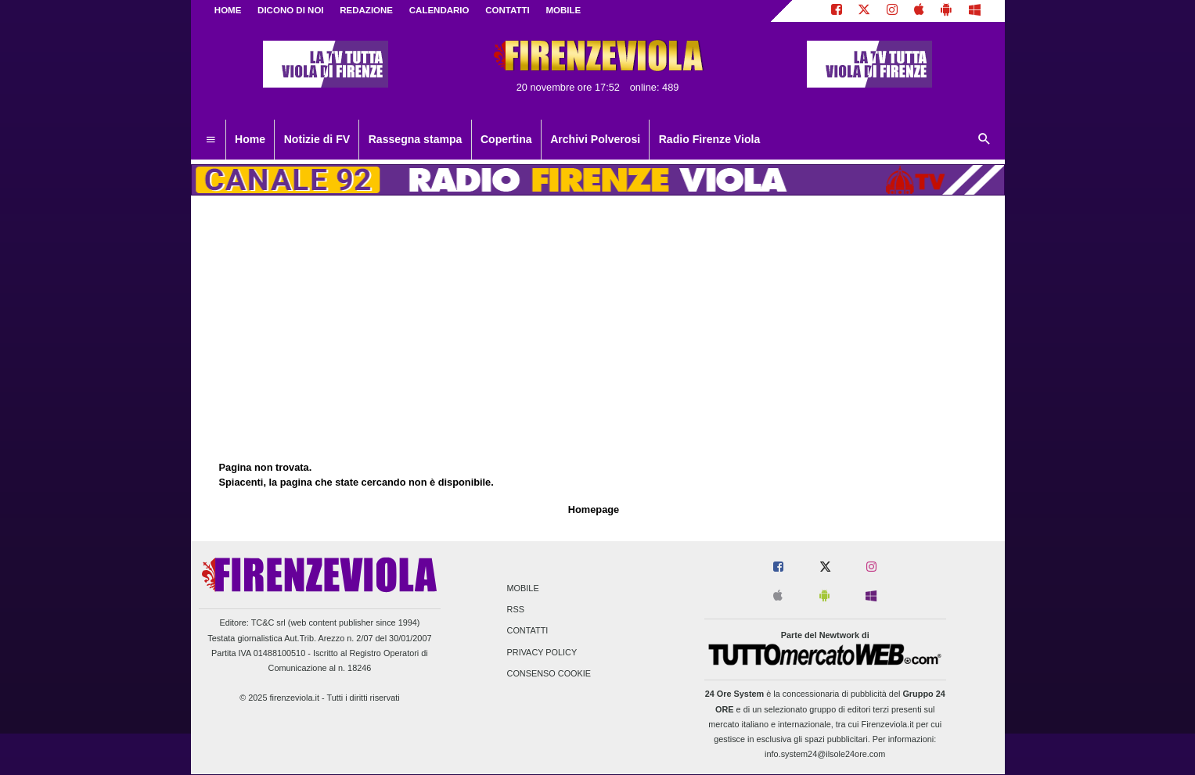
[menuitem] (210, 140)
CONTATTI (507, 10)
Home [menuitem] (250, 139)
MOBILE (563, 10)
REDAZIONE (366, 10)
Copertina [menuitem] (506, 139)
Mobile (523, 588)
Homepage (593, 509)
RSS (515, 610)
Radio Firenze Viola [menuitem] (710, 139)
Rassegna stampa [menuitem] (416, 139)
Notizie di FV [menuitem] (317, 139)
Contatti (528, 631)
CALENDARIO (439, 10)
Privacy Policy (542, 652)
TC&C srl (268, 622)
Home (228, 10)
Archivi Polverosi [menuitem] (595, 139)
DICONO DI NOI (290, 10)
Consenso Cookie (549, 673)
